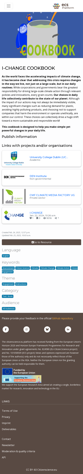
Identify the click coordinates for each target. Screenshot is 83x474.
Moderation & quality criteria (18, 451)
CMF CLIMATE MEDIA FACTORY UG (52, 195)
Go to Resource (42, 242)
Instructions (21, 284)
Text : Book (7, 296)
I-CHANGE (36, 212)
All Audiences (9, 308)
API (4, 457)
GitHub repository (62, 318)
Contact (6, 439)
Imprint (6, 423)
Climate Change (47, 268)
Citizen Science (22, 268)
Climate (34, 268)
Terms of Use (10, 410)
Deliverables (9, 429)
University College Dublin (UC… (49, 157)
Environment (8, 268)
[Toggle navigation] (8, 6)
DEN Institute (38, 176)
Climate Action (63, 268)
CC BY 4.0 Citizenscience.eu (41, 469)
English (6, 255)
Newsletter (8, 445)
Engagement (8, 284)
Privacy (6, 417)
